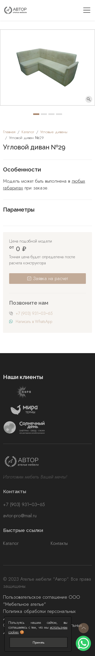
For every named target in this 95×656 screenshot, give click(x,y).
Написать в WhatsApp (34, 321)
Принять (39, 642)
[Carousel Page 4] (59, 114)
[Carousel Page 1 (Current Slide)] (36, 114)
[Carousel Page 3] (51, 114)
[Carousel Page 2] (44, 114)
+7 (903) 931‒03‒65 (34, 313)
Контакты (59, 543)
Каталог (10, 543)
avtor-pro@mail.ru (19, 515)
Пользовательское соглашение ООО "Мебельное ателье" (41, 601)
